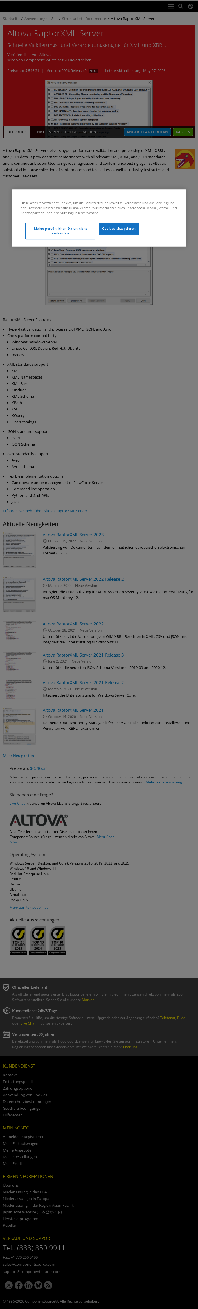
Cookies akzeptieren (119, 228)
